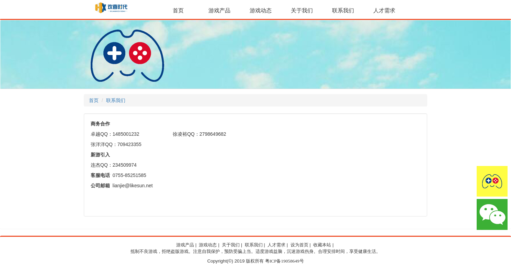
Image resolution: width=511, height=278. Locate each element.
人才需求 (384, 10)
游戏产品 (219, 10)
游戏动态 (261, 10)
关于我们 (302, 10)
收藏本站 (322, 245)
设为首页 (299, 245)
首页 (178, 10)
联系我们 (343, 10)
